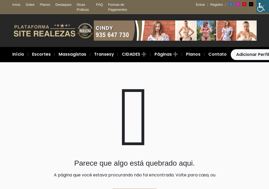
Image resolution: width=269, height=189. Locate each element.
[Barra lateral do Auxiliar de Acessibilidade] (262, 6)
